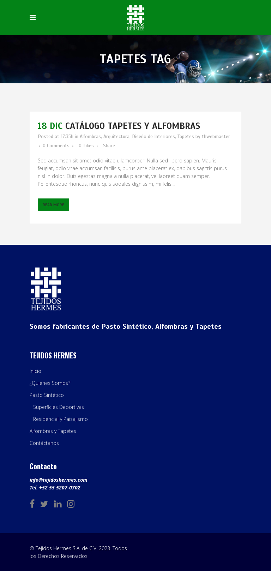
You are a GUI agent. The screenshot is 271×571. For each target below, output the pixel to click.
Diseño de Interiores (153, 136)
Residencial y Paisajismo (60, 419)
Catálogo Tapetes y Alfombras (132, 125)
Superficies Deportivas (58, 407)
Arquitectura (116, 136)
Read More (53, 204)
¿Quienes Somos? (50, 383)
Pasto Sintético (47, 395)
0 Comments (56, 146)
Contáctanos (44, 443)
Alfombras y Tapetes (53, 431)
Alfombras (90, 136)
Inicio (35, 371)
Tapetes (185, 136)
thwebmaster (216, 136)
